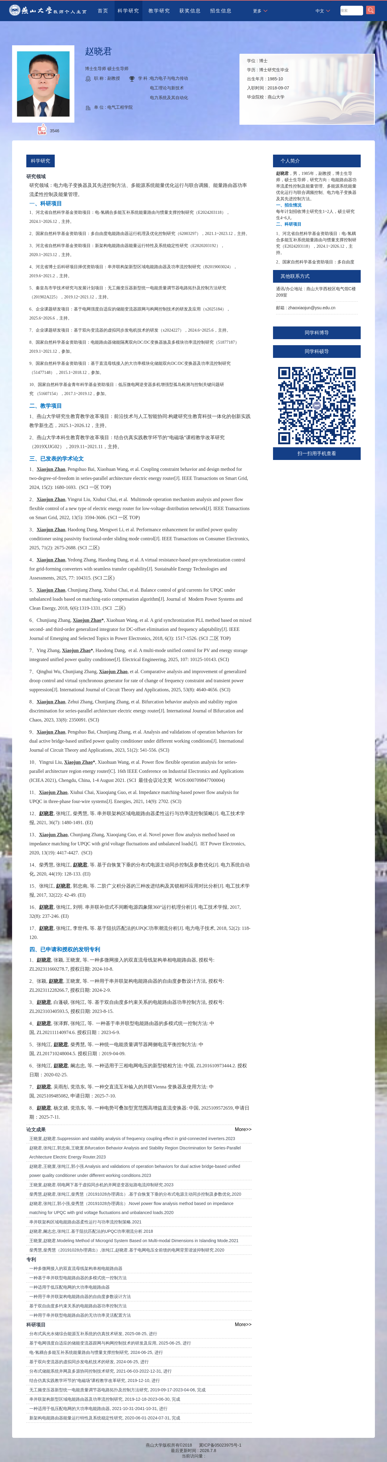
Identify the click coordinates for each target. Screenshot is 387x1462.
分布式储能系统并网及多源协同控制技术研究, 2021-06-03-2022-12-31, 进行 (100, 1371)
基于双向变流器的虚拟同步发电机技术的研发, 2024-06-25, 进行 (89, 1361)
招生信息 (221, 10)
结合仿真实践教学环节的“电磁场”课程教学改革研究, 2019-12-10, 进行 (94, 1380)
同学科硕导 (317, 351)
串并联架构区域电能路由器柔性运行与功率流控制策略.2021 (85, 1221)
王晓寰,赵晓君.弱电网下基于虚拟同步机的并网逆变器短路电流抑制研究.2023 (101, 1184)
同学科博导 (317, 332)
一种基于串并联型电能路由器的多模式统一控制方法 (78, 1277)
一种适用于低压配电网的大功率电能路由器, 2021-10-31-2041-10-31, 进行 (98, 1408)
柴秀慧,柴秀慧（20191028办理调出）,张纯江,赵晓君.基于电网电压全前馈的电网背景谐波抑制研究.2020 (126, 1250)
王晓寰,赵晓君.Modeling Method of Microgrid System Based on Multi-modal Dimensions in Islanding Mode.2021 (134, 1240)
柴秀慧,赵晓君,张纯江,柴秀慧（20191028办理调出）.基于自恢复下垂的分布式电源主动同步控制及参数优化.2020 (135, 1194)
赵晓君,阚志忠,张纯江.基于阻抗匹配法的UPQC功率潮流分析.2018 (91, 1231)
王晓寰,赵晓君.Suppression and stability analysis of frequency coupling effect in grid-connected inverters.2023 (132, 1138)
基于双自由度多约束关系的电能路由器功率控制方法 (78, 1305)
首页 (103, 10)
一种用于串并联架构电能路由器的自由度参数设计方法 (80, 1296)
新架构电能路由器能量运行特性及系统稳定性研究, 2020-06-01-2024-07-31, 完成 (104, 1417)
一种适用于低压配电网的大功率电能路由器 (69, 1287)
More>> (243, 1129)
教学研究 (159, 10)
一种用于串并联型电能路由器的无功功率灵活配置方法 (80, 1315)
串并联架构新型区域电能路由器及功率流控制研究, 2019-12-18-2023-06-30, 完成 (104, 1399)
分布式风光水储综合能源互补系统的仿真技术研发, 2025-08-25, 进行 (93, 1333)
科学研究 (128, 10)
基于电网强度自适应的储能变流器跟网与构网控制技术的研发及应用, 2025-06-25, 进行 (110, 1343)
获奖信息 (190, 10)
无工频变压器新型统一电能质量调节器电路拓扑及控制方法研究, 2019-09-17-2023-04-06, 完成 (117, 1389)
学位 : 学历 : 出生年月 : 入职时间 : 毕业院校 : (268, 78)
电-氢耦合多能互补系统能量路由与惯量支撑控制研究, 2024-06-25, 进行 (96, 1352)
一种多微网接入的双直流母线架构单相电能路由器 (75, 1268)
